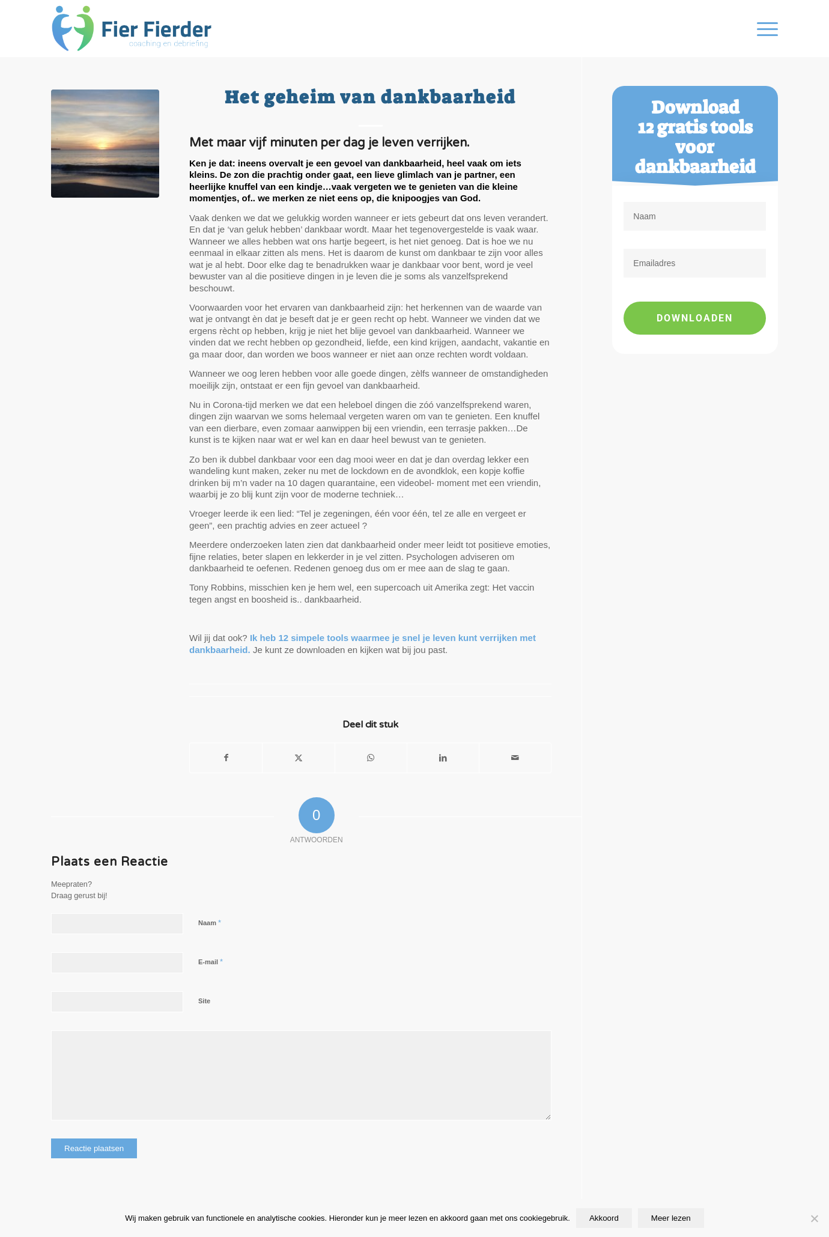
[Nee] (814, 1218)
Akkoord (604, 1218)
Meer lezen (671, 1218)
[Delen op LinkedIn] (443, 758)
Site (204, 1000)
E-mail (210, 961)
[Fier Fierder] (136, 28)
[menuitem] (763, 28)
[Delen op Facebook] (226, 758)
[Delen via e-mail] (515, 758)
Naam (209, 922)
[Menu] (763, 28)
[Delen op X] (298, 758)
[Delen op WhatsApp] (371, 758)
